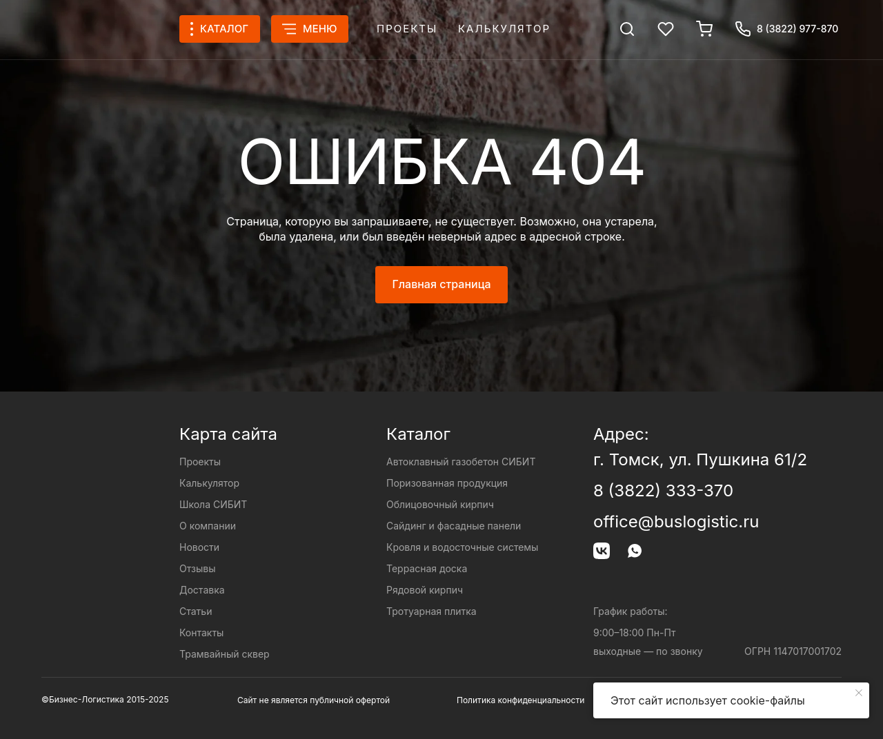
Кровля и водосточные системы (462, 547)
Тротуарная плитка (431, 611)
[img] (627, 29)
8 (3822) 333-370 (663, 490)
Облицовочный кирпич (440, 504)
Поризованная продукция (447, 483)
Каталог (418, 434)
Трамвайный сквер (224, 654)
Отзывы (197, 568)
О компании (207, 526)
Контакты (201, 632)
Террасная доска (426, 568)
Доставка (202, 590)
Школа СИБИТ (213, 504)
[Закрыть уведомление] (859, 693)
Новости (199, 547)
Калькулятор (504, 28)
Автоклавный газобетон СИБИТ (460, 461)
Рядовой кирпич (424, 590)
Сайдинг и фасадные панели (453, 526)
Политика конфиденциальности (520, 700)
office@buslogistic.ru (676, 522)
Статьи (195, 611)
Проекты (407, 28)
